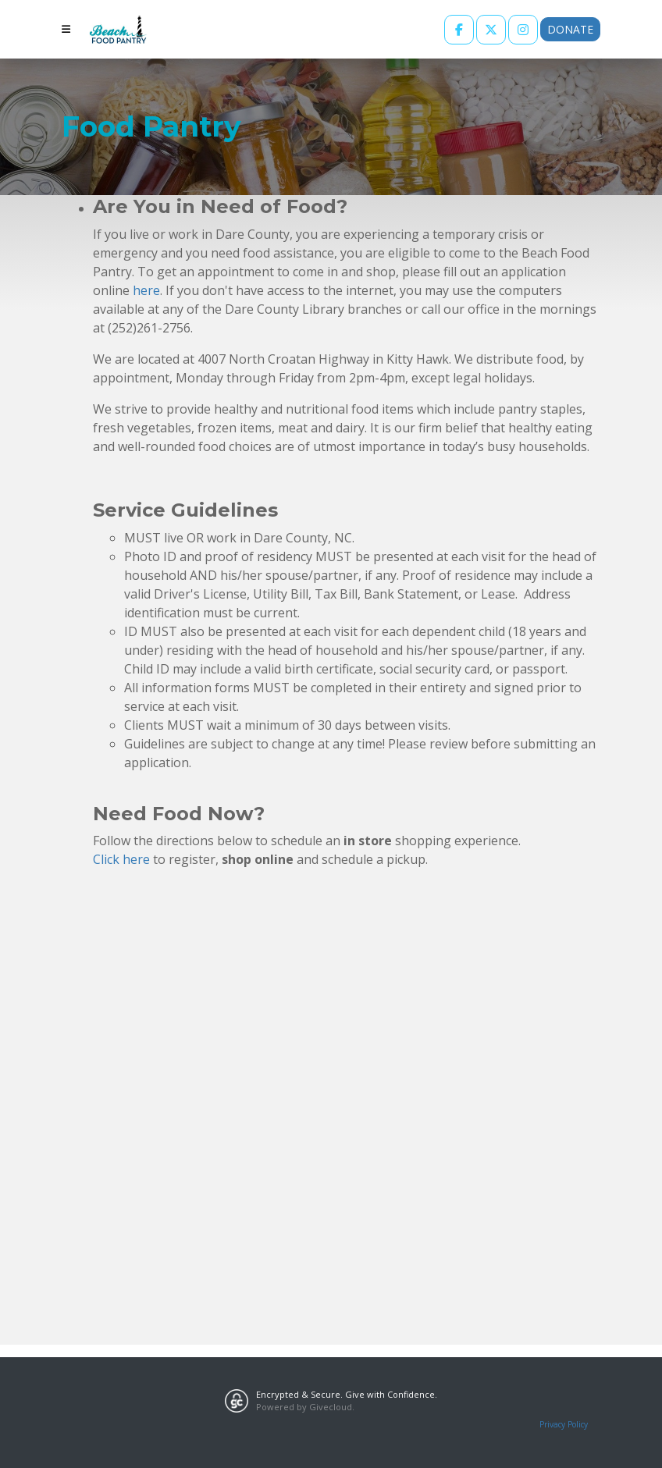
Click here (121, 859)
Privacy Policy (563, 1424)
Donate (570, 29)
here (146, 290)
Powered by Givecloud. (305, 1407)
